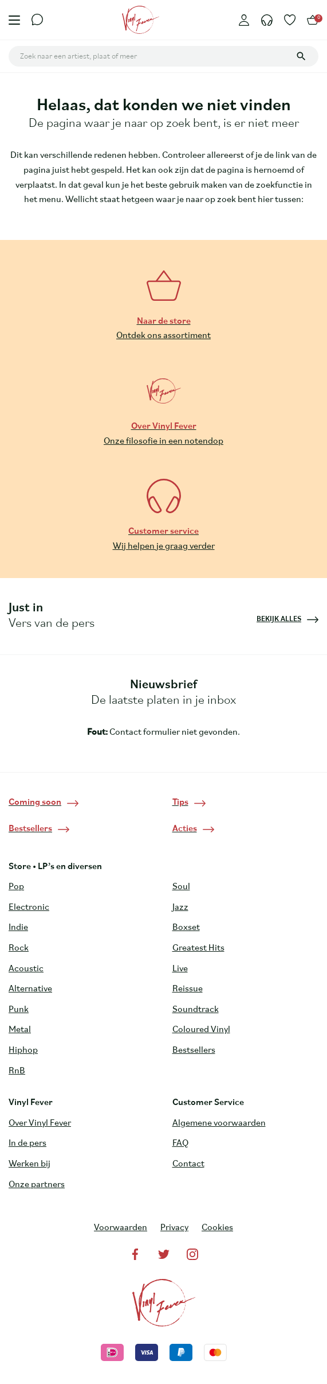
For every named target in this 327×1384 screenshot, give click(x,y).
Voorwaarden (120, 1227)
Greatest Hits (198, 948)
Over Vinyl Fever (40, 1123)
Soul (181, 886)
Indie (18, 927)
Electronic (29, 907)
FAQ (180, 1143)
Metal (20, 1029)
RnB (17, 1071)
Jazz (180, 907)
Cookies (217, 1227)
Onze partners (37, 1184)
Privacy (174, 1227)
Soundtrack (195, 1009)
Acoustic (26, 969)
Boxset (186, 927)
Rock (19, 948)
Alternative (30, 989)
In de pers (27, 1143)
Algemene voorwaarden (219, 1123)
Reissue (187, 989)
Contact (188, 1164)
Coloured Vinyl (201, 1029)
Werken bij (29, 1164)
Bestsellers (193, 1050)
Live (180, 969)
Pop (16, 886)
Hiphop (23, 1050)
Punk (19, 1009)
